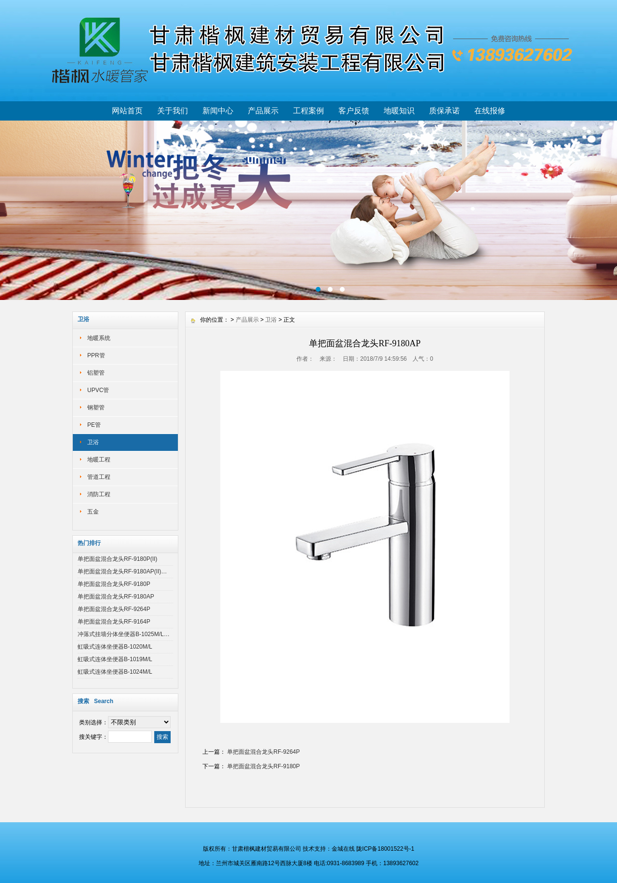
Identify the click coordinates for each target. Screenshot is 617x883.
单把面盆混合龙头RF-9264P (114, 609)
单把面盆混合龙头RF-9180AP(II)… (122, 571)
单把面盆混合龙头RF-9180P (114, 584)
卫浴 (93, 442)
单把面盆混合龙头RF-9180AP (116, 596)
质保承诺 (444, 111)
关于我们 (172, 111)
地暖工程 (98, 459)
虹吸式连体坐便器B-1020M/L (115, 646)
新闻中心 (217, 111)
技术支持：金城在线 (329, 848)
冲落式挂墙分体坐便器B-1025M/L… (124, 634)
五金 (93, 511)
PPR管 (96, 355)
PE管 (94, 424)
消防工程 (98, 494)
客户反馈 (353, 111)
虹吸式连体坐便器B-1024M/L (115, 671)
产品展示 (263, 111)
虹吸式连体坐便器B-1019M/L (115, 659)
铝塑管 (96, 372)
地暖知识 (399, 111)
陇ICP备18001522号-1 (385, 848)
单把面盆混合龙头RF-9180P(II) (117, 559)
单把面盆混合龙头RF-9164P (114, 621)
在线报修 (489, 111)
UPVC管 (98, 390)
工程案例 (308, 111)
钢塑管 (96, 407)
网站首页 (127, 111)
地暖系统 (98, 338)
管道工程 (98, 477)
